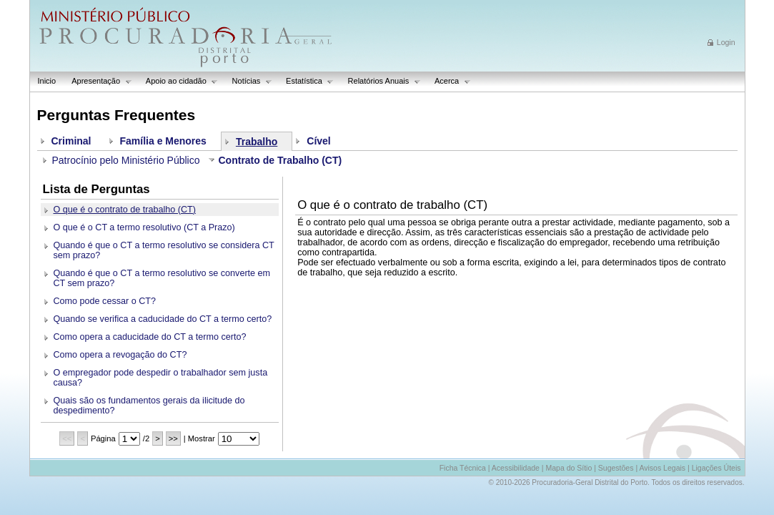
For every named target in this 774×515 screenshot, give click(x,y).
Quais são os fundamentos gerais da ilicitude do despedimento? (149, 406)
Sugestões (616, 468)
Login (726, 42)
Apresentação (98, 81)
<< (66, 438)
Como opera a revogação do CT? (120, 355)
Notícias (248, 81)
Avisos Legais (662, 468)
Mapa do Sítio (568, 468)
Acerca (449, 81)
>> (173, 438)
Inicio (47, 81)
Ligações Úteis (716, 468)
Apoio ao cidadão (178, 81)
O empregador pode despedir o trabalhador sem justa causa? (161, 378)
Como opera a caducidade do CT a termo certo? (150, 337)
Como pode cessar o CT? (105, 301)
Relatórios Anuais (380, 81)
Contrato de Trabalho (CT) (280, 160)
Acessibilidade (516, 468)
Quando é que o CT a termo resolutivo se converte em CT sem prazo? (162, 278)
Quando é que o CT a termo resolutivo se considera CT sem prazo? (164, 250)
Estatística (306, 81)
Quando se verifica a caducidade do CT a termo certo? (163, 319)
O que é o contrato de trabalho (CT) (125, 210)
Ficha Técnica (463, 468)
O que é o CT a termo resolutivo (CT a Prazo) (144, 227)
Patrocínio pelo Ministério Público (126, 160)
